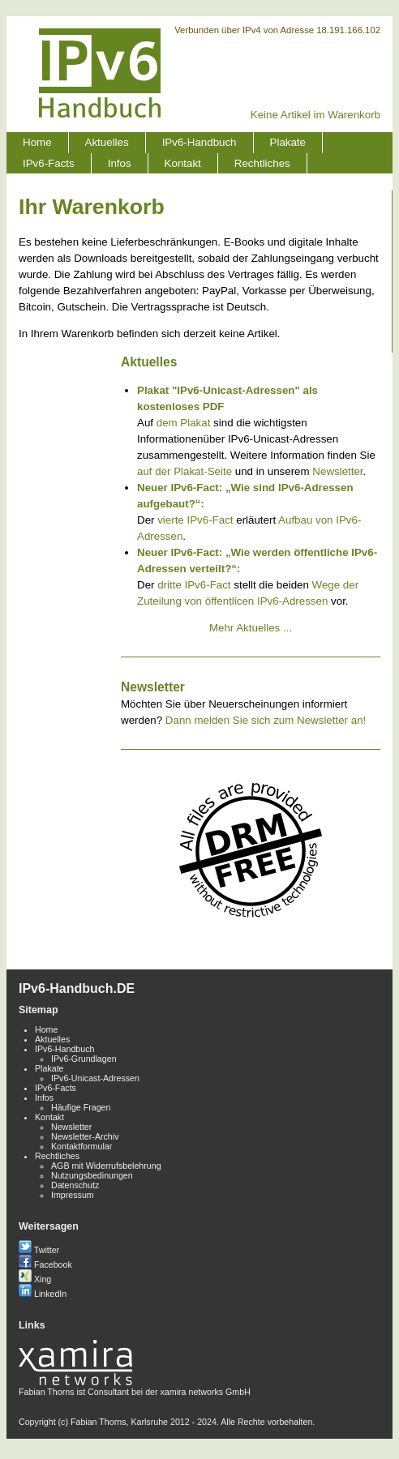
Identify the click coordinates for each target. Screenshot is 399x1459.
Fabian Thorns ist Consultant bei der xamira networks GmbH (135, 1387)
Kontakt (183, 163)
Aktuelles (107, 142)
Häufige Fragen (80, 1107)
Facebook (45, 1264)
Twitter (39, 1250)
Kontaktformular (81, 1146)
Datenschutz (75, 1185)
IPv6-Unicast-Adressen (95, 1078)
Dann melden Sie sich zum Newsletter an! (265, 720)
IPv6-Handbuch (199, 142)
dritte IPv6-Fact (193, 585)
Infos (119, 163)
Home (37, 142)
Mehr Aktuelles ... (250, 628)
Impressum (72, 1195)
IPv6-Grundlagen (84, 1058)
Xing (35, 1279)
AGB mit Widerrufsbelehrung (106, 1165)
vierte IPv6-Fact (195, 520)
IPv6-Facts (49, 163)
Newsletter (337, 471)
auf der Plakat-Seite (184, 471)
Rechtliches (262, 163)
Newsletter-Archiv (85, 1136)
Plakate (288, 142)
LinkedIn (42, 1294)
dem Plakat (184, 423)
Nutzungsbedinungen (92, 1175)
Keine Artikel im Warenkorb (315, 115)
